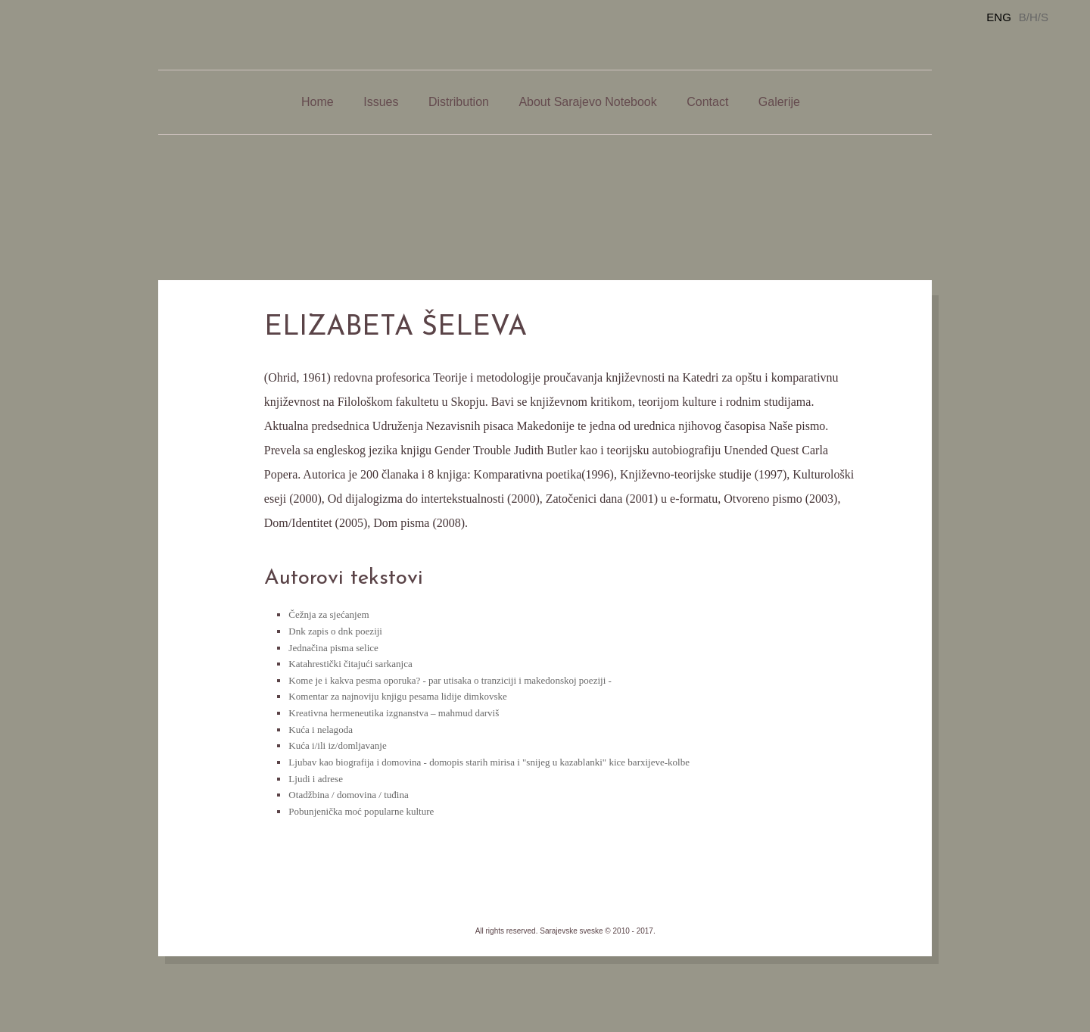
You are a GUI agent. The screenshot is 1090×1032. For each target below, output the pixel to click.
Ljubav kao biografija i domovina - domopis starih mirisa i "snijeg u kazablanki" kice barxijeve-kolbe (489, 762)
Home (317, 101)
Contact (707, 101)
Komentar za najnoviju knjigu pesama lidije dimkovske (397, 696)
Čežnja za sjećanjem (328, 614)
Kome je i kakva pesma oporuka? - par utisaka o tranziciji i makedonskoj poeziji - (449, 680)
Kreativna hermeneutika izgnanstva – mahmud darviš (393, 713)
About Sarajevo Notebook (587, 101)
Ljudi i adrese (315, 778)
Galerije (779, 101)
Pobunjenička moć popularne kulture (361, 811)
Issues (380, 101)
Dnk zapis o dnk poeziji (335, 631)
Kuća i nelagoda (320, 729)
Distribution (458, 101)
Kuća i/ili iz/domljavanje (337, 745)
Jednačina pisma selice (333, 647)
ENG (998, 17)
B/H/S (1033, 17)
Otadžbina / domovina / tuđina (348, 794)
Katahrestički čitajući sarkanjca (350, 663)
